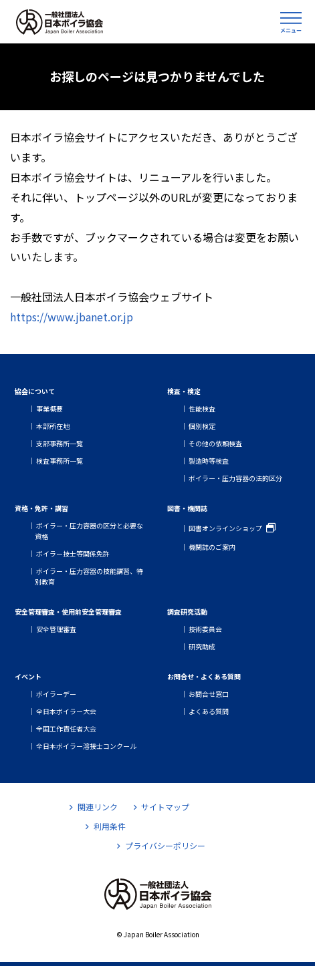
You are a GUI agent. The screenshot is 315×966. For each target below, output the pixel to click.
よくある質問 (209, 711)
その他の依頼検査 (215, 443)
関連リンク (93, 806)
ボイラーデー (56, 694)
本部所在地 (53, 426)
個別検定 (202, 426)
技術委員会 (205, 629)
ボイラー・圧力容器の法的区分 (235, 478)
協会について (35, 391)
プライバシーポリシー (161, 845)
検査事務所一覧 (59, 461)
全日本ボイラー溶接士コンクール (86, 746)
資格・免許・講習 (41, 508)
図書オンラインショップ (225, 528)
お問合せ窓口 (209, 694)
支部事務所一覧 (59, 443)
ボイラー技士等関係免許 (73, 553)
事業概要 (49, 409)
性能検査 (202, 409)
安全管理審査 (56, 629)
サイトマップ (161, 806)
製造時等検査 (209, 461)
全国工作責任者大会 (66, 728)
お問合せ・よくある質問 (204, 676)
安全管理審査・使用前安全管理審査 (68, 612)
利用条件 (105, 826)
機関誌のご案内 (212, 547)
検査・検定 (184, 391)
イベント (28, 676)
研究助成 (202, 646)
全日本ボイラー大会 (66, 711)
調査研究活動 (187, 612)
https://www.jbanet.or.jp (71, 317)
